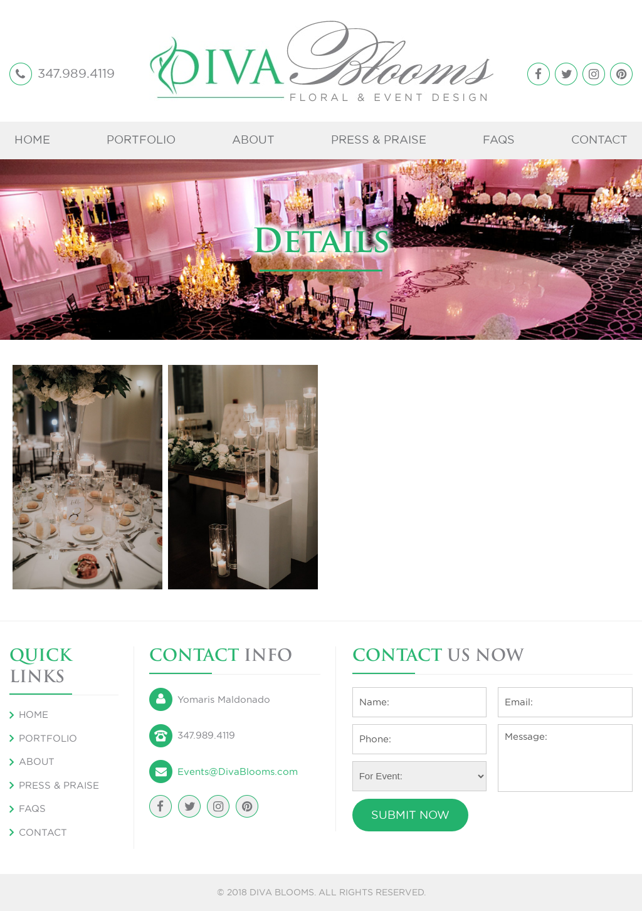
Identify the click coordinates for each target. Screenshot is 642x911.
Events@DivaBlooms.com (237, 771)
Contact (599, 139)
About (253, 139)
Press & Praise (378, 139)
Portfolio (141, 139)
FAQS (499, 139)
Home (32, 139)
